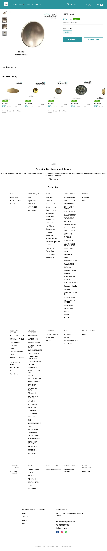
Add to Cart (93, 40)
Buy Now (72, 40)
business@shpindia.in (67, 522)
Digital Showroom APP (64, 546)
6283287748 (64, 525)
